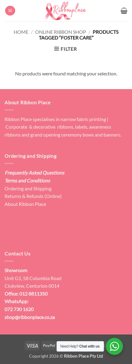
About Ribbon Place (25, 204)
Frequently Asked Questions (34, 172)
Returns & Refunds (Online (32, 196)
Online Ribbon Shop (60, 32)
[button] (10, 11)
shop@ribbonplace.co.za (30, 317)
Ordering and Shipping (28, 188)
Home (21, 32)
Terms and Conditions (27, 180)
